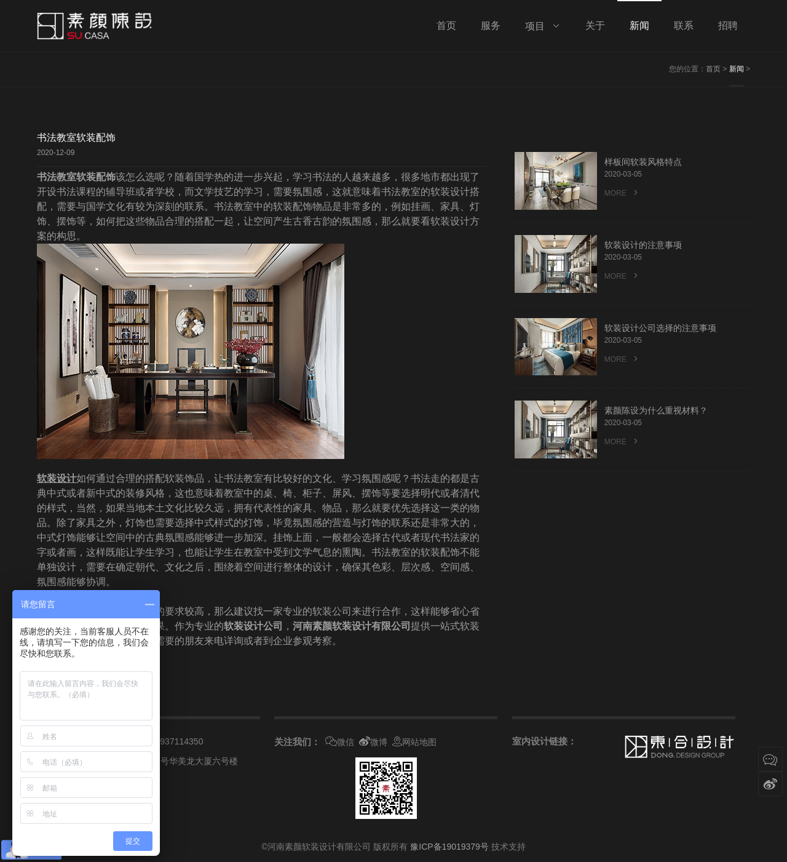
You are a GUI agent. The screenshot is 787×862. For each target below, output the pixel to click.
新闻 (736, 69)
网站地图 (414, 742)
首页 (713, 69)
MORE (622, 193)
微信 (339, 742)
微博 (373, 742)
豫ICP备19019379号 (449, 847)
